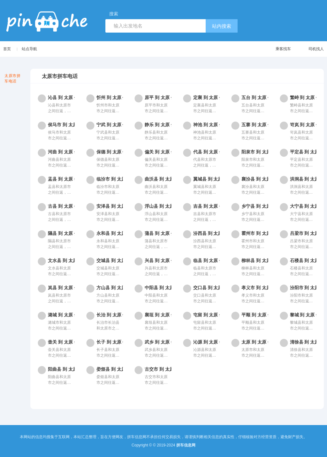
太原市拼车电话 (12, 78)
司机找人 (310, 49)
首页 (7, 49)
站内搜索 (221, 26)
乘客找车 (277, 49)
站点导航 (29, 49)
